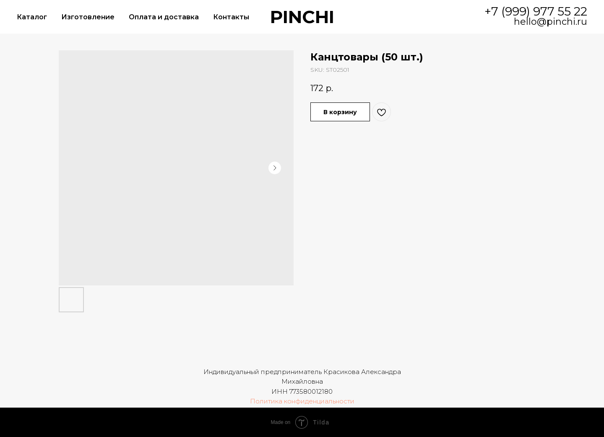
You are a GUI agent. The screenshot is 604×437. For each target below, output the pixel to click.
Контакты (231, 17)
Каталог (32, 17)
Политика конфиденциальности (302, 401)
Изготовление (88, 17)
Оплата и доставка (164, 17)
